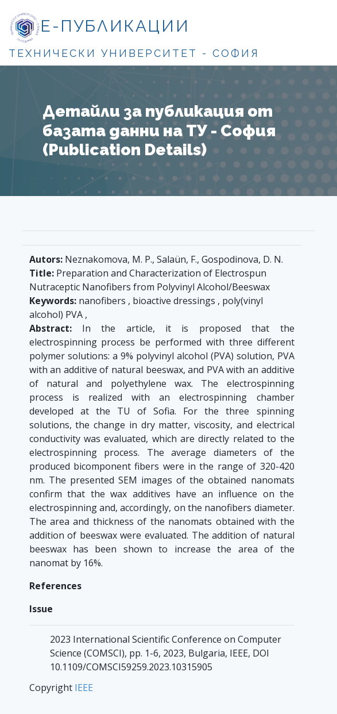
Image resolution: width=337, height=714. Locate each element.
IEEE (84, 687)
